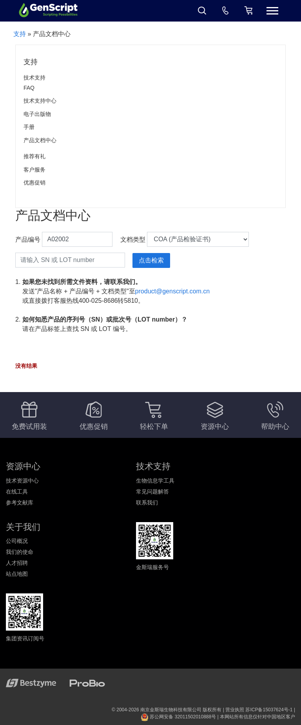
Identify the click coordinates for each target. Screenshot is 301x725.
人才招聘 (17, 563)
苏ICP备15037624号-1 (268, 709)
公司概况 (17, 541)
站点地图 (17, 574)
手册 (29, 127)
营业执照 (234, 709)
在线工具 (17, 491)
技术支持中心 (40, 101)
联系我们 (147, 502)
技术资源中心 (22, 480)
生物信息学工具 (155, 480)
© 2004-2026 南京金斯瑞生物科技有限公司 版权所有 (166, 709)
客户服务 (34, 169)
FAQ (29, 88)
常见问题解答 (152, 491)
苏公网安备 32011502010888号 (178, 717)
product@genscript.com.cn (172, 291)
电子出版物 (37, 114)
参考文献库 (19, 502)
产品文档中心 (40, 140)
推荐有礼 (34, 156)
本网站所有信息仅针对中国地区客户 (257, 717)
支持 (19, 34)
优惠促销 (34, 182)
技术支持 (34, 77)
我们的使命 (19, 552)
